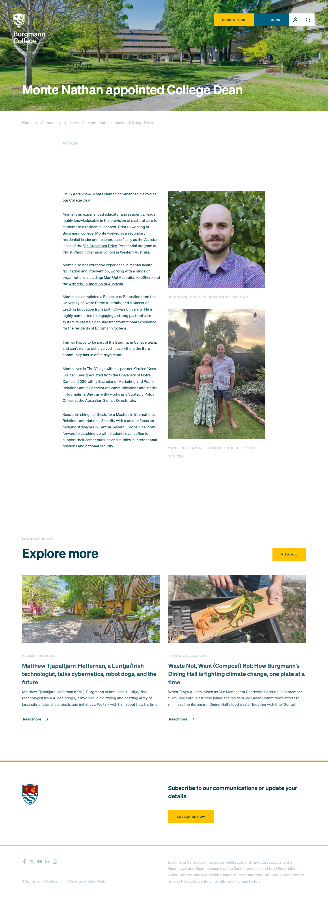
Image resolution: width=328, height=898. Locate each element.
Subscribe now (191, 817)
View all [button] (289, 554)
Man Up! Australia (119, 277)
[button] (295, 19)
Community (51, 122)
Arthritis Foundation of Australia (96, 283)
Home (27, 122)
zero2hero (144, 277)
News (74, 122)
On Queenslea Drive (100, 245)
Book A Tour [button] (234, 20)
